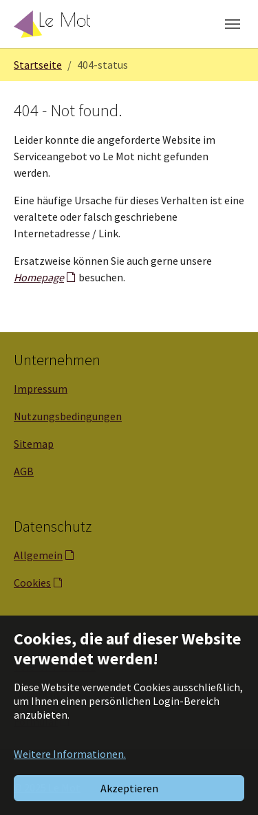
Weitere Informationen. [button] (70, 754)
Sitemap (34, 443)
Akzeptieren (129, 788)
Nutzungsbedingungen (68, 416)
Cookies (32, 582)
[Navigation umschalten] (232, 24)
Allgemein (38, 555)
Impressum (40, 388)
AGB (24, 471)
